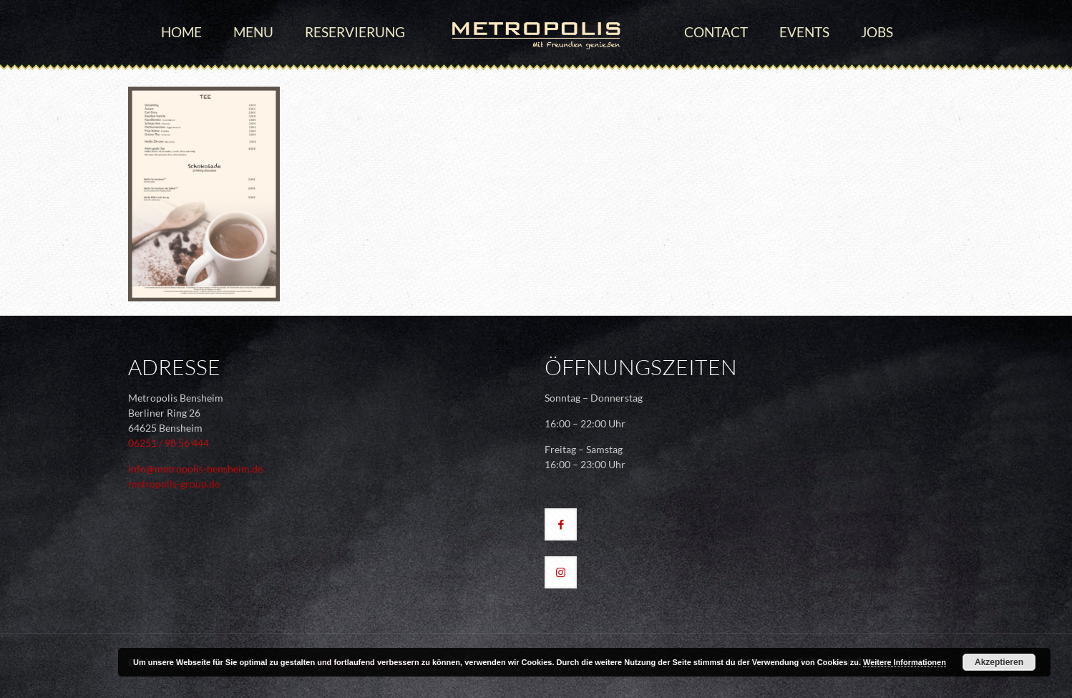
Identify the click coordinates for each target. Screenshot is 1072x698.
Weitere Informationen (904, 662)
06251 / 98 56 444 (168, 443)
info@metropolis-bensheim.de (195, 468)
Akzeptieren (999, 662)
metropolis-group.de (174, 484)
